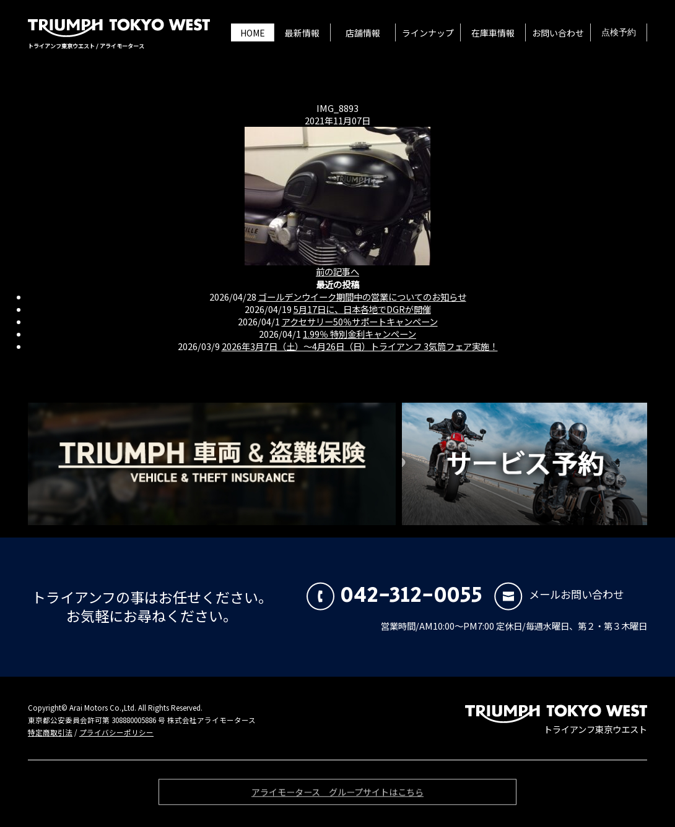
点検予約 (618, 33)
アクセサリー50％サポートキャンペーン (360, 321)
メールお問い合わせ (559, 594)
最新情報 (302, 33)
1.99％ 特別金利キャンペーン (359, 333)
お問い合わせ (558, 33)
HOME (252, 33)
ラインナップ (428, 33)
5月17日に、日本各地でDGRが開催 (362, 308)
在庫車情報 (493, 33)
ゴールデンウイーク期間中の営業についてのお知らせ (362, 296)
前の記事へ (337, 271)
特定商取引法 (50, 732)
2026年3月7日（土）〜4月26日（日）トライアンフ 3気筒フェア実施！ (360, 346)
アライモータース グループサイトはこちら (337, 794)
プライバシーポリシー (116, 732)
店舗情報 (363, 33)
